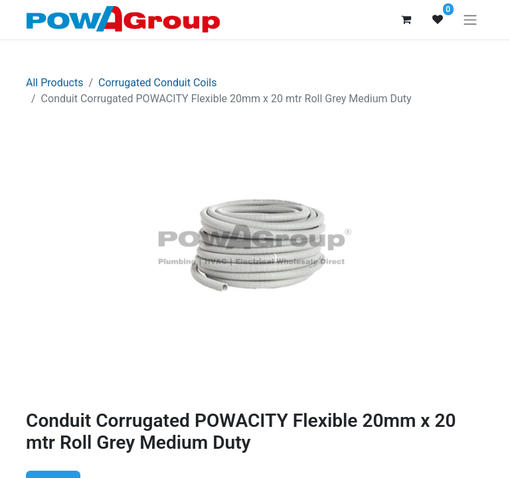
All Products (54, 82)
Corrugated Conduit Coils (157, 82)
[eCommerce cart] (405, 19)
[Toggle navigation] (470, 19)
